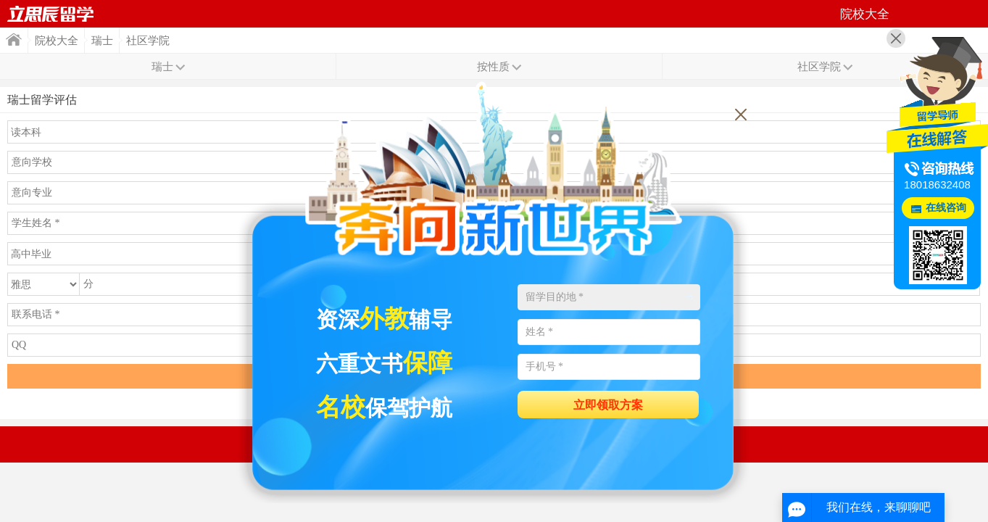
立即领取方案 (608, 405)
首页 (50, 14)
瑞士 (102, 40)
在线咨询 (946, 207)
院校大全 (56, 40)
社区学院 (148, 40)
